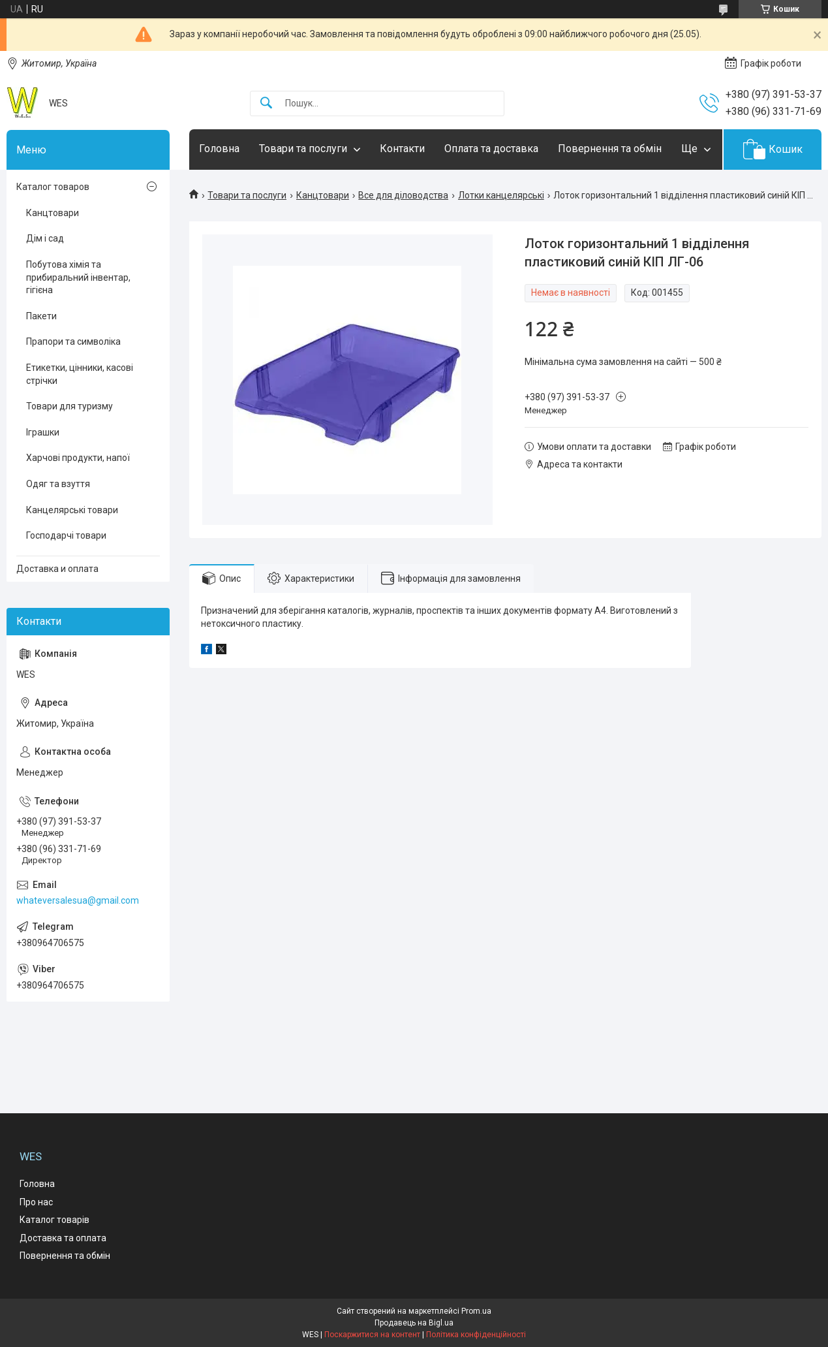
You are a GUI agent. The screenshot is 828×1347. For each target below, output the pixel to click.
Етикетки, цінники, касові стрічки (79, 374)
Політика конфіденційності (476, 1334)
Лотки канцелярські (501, 195)
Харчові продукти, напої (78, 457)
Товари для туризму (69, 406)
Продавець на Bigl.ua (414, 1322)
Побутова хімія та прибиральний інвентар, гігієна (78, 277)
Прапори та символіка (73, 341)
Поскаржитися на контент (372, 1334)
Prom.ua (476, 1311)
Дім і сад (45, 238)
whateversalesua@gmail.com (77, 900)
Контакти (402, 148)
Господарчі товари (66, 535)
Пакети (41, 316)
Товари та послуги (303, 148)
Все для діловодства (403, 195)
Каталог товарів (54, 1219)
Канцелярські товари (72, 510)
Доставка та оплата (63, 1238)
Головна (219, 148)
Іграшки (42, 432)
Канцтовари (322, 195)
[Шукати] (266, 103)
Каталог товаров (52, 187)
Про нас (36, 1202)
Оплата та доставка (491, 148)
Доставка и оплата (57, 568)
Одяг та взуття (58, 484)
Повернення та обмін (610, 148)
